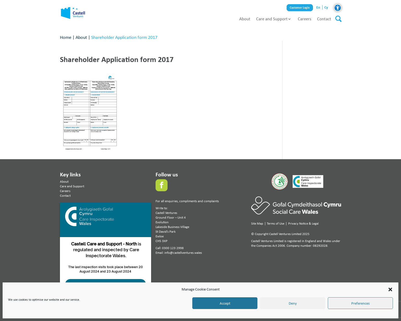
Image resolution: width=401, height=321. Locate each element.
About (244, 18)
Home (65, 37)
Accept (225, 303)
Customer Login (300, 8)
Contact (324, 18)
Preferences (360, 303)
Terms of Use (275, 223)
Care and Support (272, 18)
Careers (304, 18)
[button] (390, 289)
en (318, 7)
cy (326, 7)
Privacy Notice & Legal (303, 223)
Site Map (257, 223)
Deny (293, 303)
